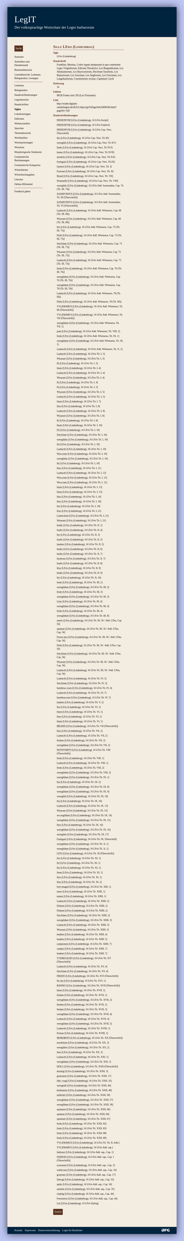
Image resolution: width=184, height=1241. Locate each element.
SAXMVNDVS (65, 194)
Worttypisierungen (23, 142)
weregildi (62, 142)
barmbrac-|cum (64, 688)
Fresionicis (62, 1198)
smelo (60, 620)
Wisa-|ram (62, 454)
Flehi (59, 235)
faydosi (61, 166)
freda (59, 268)
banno (60, 152)
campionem (63, 944)
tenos (60, 891)
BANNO (61, 985)
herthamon (62, 1090)
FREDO (61, 976)
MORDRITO (63, 1038)
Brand (60, 176)
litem (59, 990)
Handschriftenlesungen (25, 95)
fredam (60, 740)
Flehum (61, 906)
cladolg (61, 1194)
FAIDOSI (62, 1157)
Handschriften (21, 104)
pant (59, 331)
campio (61, 948)
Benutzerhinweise (23, 70)
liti (58, 444)
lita (58, 782)
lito (59, 138)
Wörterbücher (21, 170)
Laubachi (62, 210)
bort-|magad (63, 886)
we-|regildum (63, 815)
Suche (19, 48)
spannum (61, 1109)
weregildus (62, 439)
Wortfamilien (20, 137)
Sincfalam (62, 243)
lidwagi (61, 1179)
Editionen (19, 118)
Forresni (61, 171)
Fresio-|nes (62, 637)
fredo (60, 147)
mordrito (61, 157)
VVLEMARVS (65, 306)
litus (59, 406)
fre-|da (60, 980)
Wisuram (61, 520)
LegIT (25, 19)
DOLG (60, 1066)
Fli (58, 430)
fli (58, 363)
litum (60, 368)
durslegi (61, 1071)
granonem (62, 1076)
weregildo (62, 185)
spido (60, 1184)
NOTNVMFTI (64, 750)
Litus (59, 601)
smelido (61, 1189)
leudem (61, 544)
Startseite (19, 57)
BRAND (61, 726)
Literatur (18, 179)
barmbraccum (64, 697)
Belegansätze (20, 90)
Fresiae (61, 1033)
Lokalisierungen (22, 114)
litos (59, 825)
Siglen (17, 109)
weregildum (63, 276)
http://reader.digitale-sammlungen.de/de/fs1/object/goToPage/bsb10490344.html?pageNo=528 (86, 107)
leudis (60, 525)
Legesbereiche (21, 99)
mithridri (61, 1095)
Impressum (30, 1230)
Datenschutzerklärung (49, 1230)
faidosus (61, 1152)
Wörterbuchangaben (24, 174)
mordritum (62, 1042)
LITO (60, 853)
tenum (60, 896)
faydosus (61, 558)
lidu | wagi (62, 1080)
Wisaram (61, 218)
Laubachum (63, 515)
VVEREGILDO (65, 958)
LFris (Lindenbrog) (81, 120)
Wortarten (19, 147)
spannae (61, 628)
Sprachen (19, 128)
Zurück (58, 1211)
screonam (62, 1165)
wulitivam (62, 1170)
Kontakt (18, 1230)
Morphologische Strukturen (28, 152)
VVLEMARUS (65, 1142)
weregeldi (62, 1085)
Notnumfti (62, 181)
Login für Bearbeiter (72, 1230)
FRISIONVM (64, 120)
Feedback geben (22, 191)
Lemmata (19, 85)
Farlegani (62, 161)
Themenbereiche (22, 133)
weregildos (62, 1047)
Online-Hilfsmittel (23, 184)
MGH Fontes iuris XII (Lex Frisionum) (76, 95)
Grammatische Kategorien (27, 165)
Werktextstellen (22, 123)
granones (61, 1174)
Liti (59, 1203)
